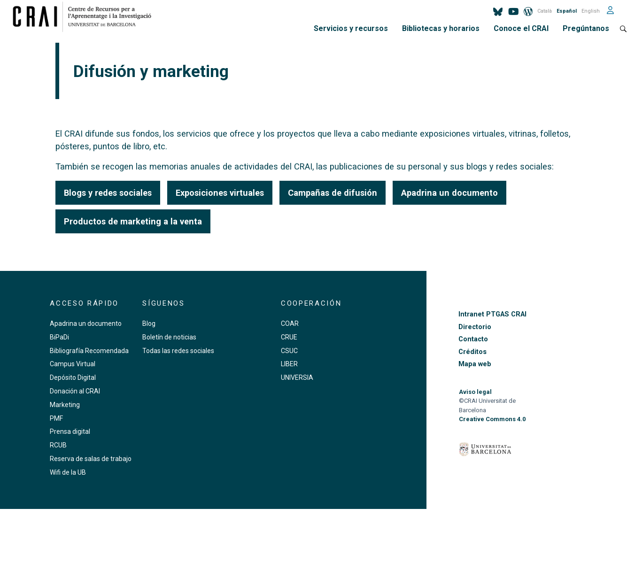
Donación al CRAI (75, 391)
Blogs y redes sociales (108, 193)
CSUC (289, 350)
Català (544, 11)
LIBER (289, 364)
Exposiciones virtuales (220, 193)
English (590, 11)
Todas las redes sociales (178, 350)
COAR (290, 323)
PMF (56, 418)
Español (567, 11)
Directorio (474, 327)
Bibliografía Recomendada (89, 350)
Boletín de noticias (169, 337)
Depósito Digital (73, 377)
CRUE (289, 337)
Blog (148, 323)
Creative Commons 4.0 (492, 419)
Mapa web (474, 364)
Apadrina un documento (449, 193)
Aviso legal (475, 391)
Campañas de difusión (332, 193)
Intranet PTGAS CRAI (492, 314)
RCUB (58, 445)
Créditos (472, 352)
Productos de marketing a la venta (133, 221)
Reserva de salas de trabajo (91, 458)
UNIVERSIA (297, 377)
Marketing (65, 404)
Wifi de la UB (68, 472)
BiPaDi (59, 337)
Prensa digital (70, 431)
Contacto (473, 339)
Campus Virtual (72, 364)
